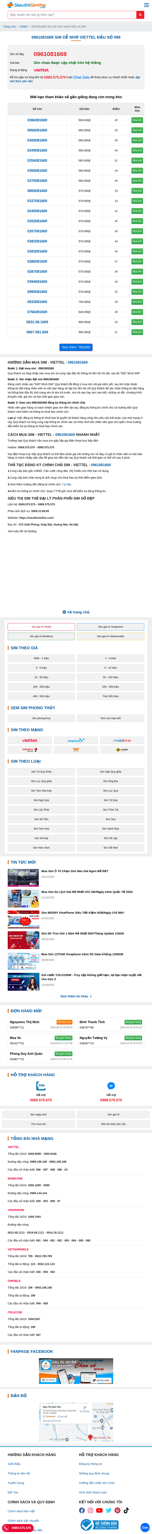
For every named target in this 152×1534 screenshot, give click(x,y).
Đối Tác (13, 1492)
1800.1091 (34, 1216)
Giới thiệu (14, 1464)
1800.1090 (34, 1185)
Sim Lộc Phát (41, 809)
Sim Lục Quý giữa (41, 781)
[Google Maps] (76, 1421)
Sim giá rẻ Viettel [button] (41, 626)
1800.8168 (50, 1153)
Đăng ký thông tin (90, 1464)
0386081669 (37, 261)
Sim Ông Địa (110, 781)
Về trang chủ (76, 612)
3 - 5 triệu (41, 667)
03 (66, 1169)
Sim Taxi (111, 819)
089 (52, 1201)
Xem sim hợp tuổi (111, 718)
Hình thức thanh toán (93, 1492)
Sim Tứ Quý (110, 800)
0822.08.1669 (37, 322)
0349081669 (37, 150)
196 (30, 1287)
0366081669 (37, 120)
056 (38, 1272)
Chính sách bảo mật (21, 1511)
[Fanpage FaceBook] (76, 1371)
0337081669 (37, 201)
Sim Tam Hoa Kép (41, 790)
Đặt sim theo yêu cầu (113, 1123)
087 (38, 1334)
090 (38, 1201)
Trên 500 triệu (111, 696)
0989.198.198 (38, 1161)
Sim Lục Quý (110, 790)
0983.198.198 (57, 1161)
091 (38, 1240)
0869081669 (37, 191)
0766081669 (37, 312)
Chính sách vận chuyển (23, 1520)
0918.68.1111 (35, 1232)
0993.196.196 (43, 1287)
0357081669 (37, 231)
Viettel (24, 26)
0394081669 (37, 282)
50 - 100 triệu (110, 677)
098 (52, 1169)
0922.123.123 (46, 1264)
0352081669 (37, 221)
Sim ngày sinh (38, 1114)
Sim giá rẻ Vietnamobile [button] (110, 636)
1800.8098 (34, 1153)
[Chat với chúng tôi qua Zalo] (41, 1092)
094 (45, 1240)
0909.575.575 (26, 447)
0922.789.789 (43, 1256)
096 (38, 1169)
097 (45, 1169)
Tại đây (66, 484)
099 (38, 1303)
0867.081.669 (37, 332)
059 (45, 1303)
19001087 (34, 1319)
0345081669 (37, 211)
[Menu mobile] (146, 5)
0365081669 (37, 171)
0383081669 (37, 251)
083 (67, 1240)
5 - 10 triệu (110, 667)
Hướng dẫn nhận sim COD (97, 1483)
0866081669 (37, 130)
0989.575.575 (55, 77)
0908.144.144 (38, 1193)
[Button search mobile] (140, 15)
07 (59, 1201)
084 (73, 1240)
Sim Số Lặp (111, 838)
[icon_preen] (117, 1510)
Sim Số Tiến (41, 819)
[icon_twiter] (109, 1510)
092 (52, 1272)
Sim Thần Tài (110, 809)
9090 (47, 1185)
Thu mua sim (38, 1123)
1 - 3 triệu (110, 658)
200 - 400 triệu (110, 686)
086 (59, 1169)
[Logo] (27, 5)
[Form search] (76, 15)
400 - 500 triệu (41, 696)
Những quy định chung (94, 1473)
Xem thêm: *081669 (76, 347)
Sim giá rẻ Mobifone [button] (41, 636)
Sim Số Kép (41, 838)
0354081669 (37, 161)
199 (33, 1295)
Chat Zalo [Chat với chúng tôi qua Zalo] (81, 77)
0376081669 (37, 181)
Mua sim (137, 120)
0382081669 (37, 241)
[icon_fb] (82, 1510)
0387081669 (37, 272)
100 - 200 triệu (41, 686)
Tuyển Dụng (16, 1483)
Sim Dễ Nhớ (111, 847)
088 (88, 1240)
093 (45, 1201)
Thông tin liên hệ (19, 1473)
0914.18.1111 (55, 1232)
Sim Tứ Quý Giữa (41, 771)
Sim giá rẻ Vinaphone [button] (110, 626)
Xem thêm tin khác (76, 996)
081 (52, 1240)
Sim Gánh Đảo (110, 828)
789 (30, 1256)
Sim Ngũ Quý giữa (110, 771)
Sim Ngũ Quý (41, 800)
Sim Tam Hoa (41, 828)
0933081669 (37, 302)
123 (33, 1264)
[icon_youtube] (99, 1510)
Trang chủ (9, 26)
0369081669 (37, 140)
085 (81, 1240)
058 (45, 1272)
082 (59, 1240)
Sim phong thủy (41, 718)
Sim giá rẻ (113, 1114)
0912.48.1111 (16, 1232)
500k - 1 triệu (41, 658)
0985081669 (37, 292)
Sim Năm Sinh (41, 847)
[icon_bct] (99, 1524)
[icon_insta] (90, 1510)
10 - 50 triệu (41, 677)
